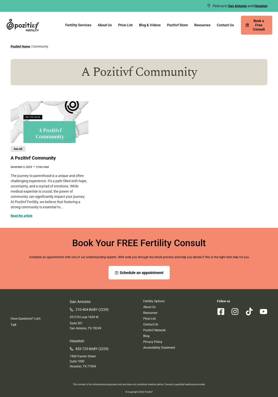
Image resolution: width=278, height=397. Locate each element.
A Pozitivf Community (33, 158)
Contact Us (225, 25)
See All (18, 148)
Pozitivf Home (20, 46)
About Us (105, 25)
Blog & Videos (150, 25)
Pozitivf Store (177, 25)
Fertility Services (78, 25)
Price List (125, 25)
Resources (202, 25)
